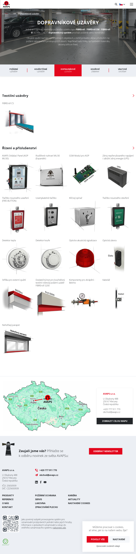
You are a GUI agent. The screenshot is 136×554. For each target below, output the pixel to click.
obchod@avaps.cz (111, 412)
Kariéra (72, 495)
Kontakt (7, 507)
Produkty (8, 495)
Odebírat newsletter (105, 451)
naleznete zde (59, 527)
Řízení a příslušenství (19, 148)
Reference (7, 499)
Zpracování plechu (46, 507)
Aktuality (74, 499)
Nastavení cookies (79, 503)
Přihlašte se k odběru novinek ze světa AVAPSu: (44, 453)
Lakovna (40, 503)
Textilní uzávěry (15, 95)
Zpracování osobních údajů (108, 546)
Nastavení (119, 539)
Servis (38, 499)
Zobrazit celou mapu (114, 421)
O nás (5, 503)
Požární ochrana (45, 495)
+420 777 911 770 (111, 409)
